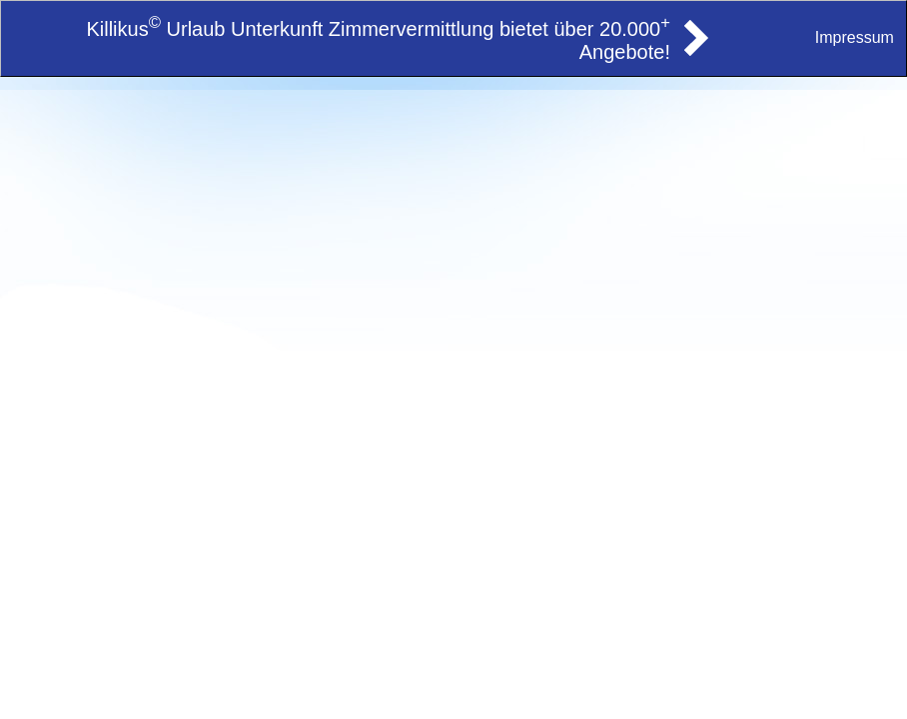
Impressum (854, 37)
